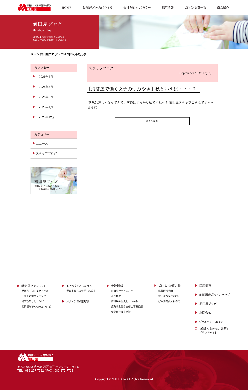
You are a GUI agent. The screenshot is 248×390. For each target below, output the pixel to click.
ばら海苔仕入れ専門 (169, 301)
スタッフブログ (46, 153)
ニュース (41, 143)
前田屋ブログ (49, 54)
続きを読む (152, 121)
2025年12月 (47, 117)
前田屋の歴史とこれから (124, 301)
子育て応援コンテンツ (34, 296)
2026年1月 (46, 107)
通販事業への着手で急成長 (81, 290)
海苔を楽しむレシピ (33, 301)
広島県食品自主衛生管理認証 (127, 306)
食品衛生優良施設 (121, 311)
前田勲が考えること (122, 290)
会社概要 (116, 296)
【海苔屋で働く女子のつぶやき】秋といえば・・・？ (142, 88)
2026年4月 (46, 76)
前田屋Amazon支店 (168, 296)
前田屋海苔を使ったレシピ (36, 306)
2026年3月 (46, 86)
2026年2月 (46, 97)
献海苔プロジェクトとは (35, 290)
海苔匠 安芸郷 (166, 290)
